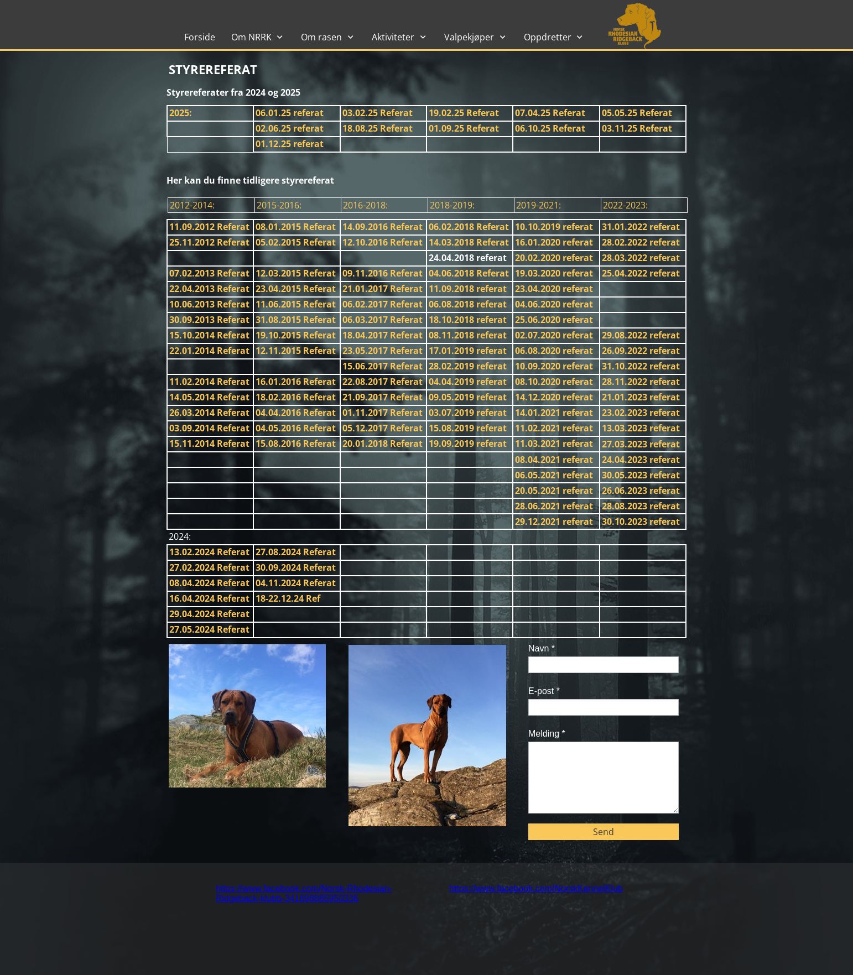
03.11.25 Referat (637, 128)
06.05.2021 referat (554, 475)
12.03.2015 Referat (296, 273)
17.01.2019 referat (468, 351)
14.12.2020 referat (554, 397)
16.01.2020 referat (554, 242)
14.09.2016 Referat (382, 227)
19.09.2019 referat (468, 443)
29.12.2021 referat (554, 521)
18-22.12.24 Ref (288, 598)
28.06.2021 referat (554, 506)
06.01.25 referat (290, 113)
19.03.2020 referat (554, 273)
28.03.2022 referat (641, 258)
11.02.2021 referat (554, 428)
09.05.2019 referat (468, 397)
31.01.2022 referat (641, 227)
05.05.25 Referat (637, 113)
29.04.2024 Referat (209, 614)
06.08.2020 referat (554, 351)
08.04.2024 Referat (209, 583)
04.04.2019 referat (468, 382)
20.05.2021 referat (554, 490)
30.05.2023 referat (641, 475)
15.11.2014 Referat (209, 443)
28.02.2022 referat (641, 242)
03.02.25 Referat (377, 113)
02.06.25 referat (290, 128)
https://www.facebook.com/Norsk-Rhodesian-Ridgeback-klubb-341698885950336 (304, 893)
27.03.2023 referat (641, 444)
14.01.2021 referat (554, 412)
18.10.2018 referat (468, 320)
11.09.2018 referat (468, 289)
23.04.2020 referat (554, 289)
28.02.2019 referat (468, 366)
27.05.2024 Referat (209, 629)
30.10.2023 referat (641, 521)
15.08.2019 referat (468, 428)
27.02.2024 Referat (209, 567)
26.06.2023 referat (641, 490)
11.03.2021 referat (554, 443)
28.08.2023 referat (641, 506)
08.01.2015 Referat (296, 227)
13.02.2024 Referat (209, 552)
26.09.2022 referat (641, 351)
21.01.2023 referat (641, 397)
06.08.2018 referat (468, 304)
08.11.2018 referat (468, 335)
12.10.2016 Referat (382, 242)
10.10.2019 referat (554, 227)
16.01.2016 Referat (296, 382)
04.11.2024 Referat (296, 583)
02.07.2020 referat (554, 335)
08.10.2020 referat (554, 382)
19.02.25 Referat (464, 113)
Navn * (541, 648)
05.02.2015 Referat (296, 242)
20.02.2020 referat (554, 258)
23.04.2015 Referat (296, 289)
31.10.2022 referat (641, 366)
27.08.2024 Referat (296, 552)
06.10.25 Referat (550, 128)
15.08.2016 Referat (296, 443)
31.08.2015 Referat (296, 320)
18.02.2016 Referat (296, 397)
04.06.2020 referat (554, 304)
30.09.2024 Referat (296, 567)
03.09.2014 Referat (209, 428)
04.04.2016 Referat (296, 412)
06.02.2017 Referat (382, 304)
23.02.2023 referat (641, 412)
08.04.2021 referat (554, 459)
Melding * (546, 733)
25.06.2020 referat (554, 320)
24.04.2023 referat (641, 459)
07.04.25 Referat (550, 113)
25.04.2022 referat (641, 273)
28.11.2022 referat (641, 382)
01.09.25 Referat (464, 128)
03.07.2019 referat (468, 412)
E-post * (544, 691)
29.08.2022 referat (641, 335)
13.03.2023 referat (641, 428)
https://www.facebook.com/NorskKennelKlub (536, 888)
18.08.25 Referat (377, 128)
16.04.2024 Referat (209, 598)
